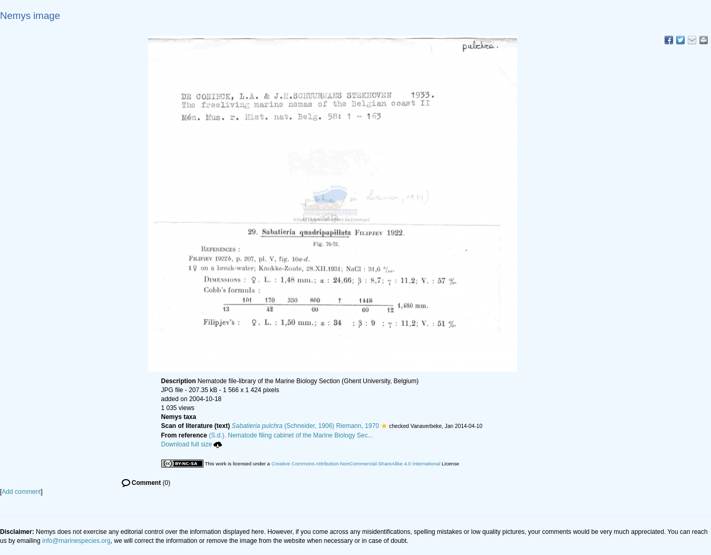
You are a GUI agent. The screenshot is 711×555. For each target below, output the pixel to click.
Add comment (21, 491)
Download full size (191, 444)
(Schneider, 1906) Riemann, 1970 (305, 426)
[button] (384, 426)
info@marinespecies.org (76, 540)
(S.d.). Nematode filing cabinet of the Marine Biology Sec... (291, 435)
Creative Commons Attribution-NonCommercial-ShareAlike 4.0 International (355, 463)
